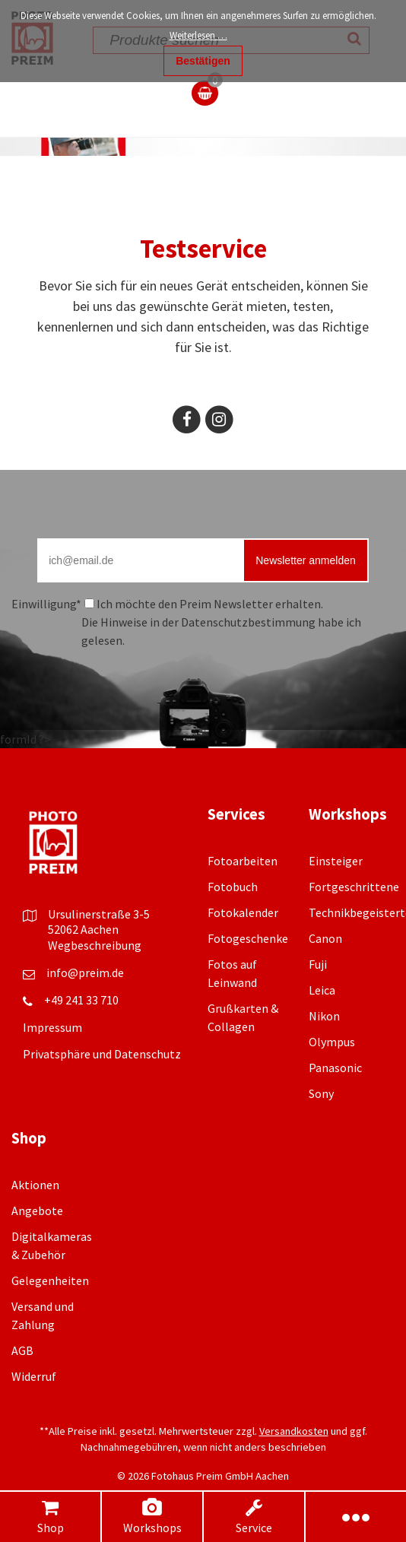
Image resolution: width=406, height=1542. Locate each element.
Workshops (152, 1516)
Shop (50, 1516)
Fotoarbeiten (243, 860)
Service (254, 1516)
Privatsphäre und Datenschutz (102, 1053)
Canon (325, 938)
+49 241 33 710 (81, 999)
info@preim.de (85, 972)
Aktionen (35, 1184)
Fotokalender (243, 912)
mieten (266, 306)
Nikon (324, 1015)
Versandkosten (293, 1431)
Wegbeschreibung (94, 945)
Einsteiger (336, 860)
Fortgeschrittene (354, 886)
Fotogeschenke (248, 938)
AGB (22, 1350)
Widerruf (33, 1376)
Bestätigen (203, 61)
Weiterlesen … (198, 35)
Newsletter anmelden (305, 560)
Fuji (318, 964)
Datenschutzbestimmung (248, 622)
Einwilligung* (46, 603)
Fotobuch (233, 886)
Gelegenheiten (50, 1280)
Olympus (332, 1041)
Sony (321, 1093)
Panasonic (335, 1067)
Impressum (52, 1027)
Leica (322, 990)
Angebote (37, 1210)
